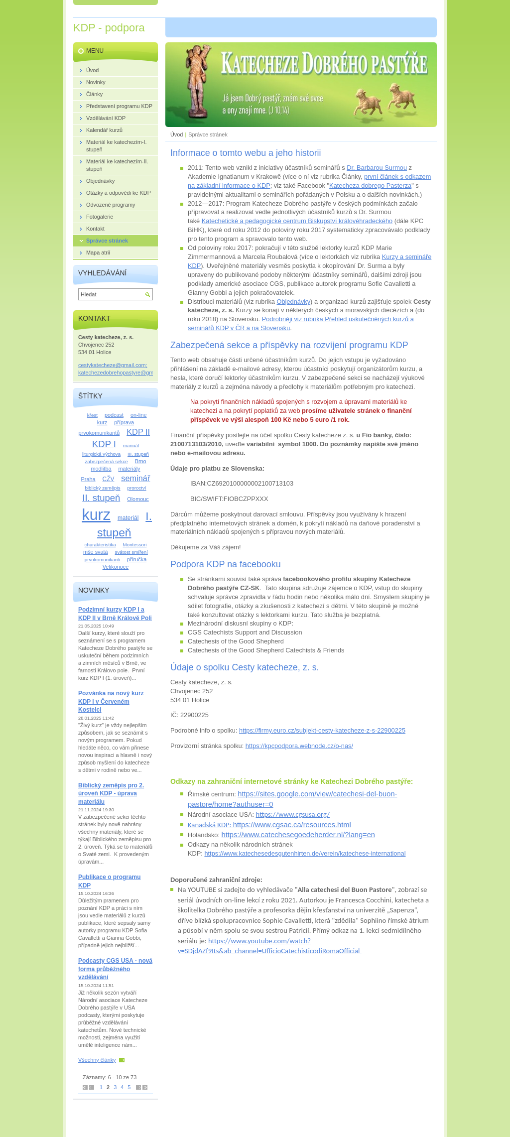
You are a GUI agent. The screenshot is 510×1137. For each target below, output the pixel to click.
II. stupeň (101, 498)
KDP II (138, 431)
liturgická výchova (101, 454)
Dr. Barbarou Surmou (377, 167)
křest (92, 415)
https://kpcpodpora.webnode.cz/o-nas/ (299, 746)
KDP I (104, 444)
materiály (129, 469)
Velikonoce (116, 567)
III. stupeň (138, 454)
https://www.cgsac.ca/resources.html (292, 825)
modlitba (101, 469)
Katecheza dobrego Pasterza (370, 185)
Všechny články (97, 1060)
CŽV (109, 479)
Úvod (176, 134)
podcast (114, 415)
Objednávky (294, 301)
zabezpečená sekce (106, 461)
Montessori (135, 544)
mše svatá (95, 552)
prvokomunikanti (102, 559)
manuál (131, 445)
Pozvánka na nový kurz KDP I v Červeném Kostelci (111, 701)
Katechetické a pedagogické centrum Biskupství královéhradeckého (297, 221)
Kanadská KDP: (210, 824)
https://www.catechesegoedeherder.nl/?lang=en (298, 835)
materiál (128, 517)
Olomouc (138, 499)
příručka (136, 559)
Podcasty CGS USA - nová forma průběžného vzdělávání (115, 969)
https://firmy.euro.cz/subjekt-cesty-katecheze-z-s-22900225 (322, 730)
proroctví (137, 488)
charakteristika (100, 544)
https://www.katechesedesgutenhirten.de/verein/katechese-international (304, 853)
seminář (135, 478)
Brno (140, 461)
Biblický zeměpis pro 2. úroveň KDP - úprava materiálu (111, 793)
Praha (88, 479)
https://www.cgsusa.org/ (293, 814)
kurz (96, 514)
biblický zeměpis (102, 488)
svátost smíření (131, 552)
